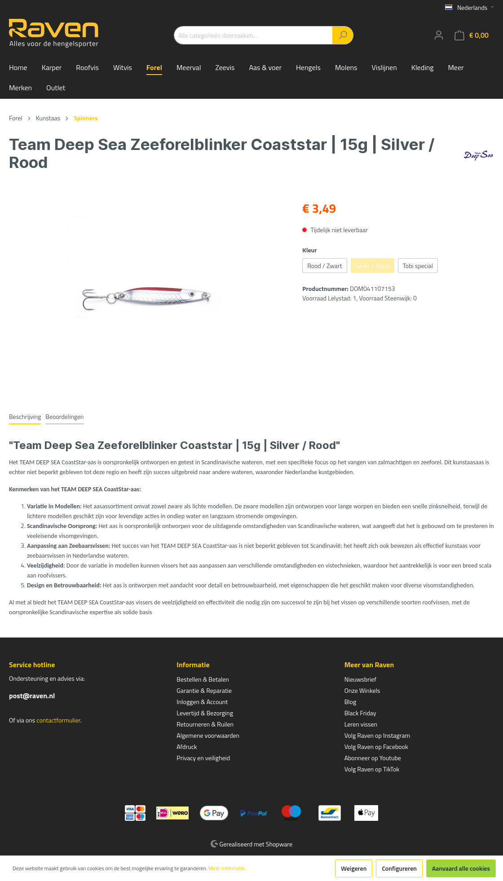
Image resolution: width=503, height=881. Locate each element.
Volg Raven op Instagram (377, 735)
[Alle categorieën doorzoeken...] (253, 35)
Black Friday (360, 713)
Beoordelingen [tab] (64, 416)
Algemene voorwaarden (207, 735)
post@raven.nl (32, 695)
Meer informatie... (228, 868)
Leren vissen (361, 724)
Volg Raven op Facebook (376, 746)
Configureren (399, 868)
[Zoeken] (342, 35)
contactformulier (58, 720)
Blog (350, 701)
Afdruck (186, 746)
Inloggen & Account (202, 701)
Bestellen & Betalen (202, 679)
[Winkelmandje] (471, 35)
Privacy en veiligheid (203, 757)
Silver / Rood (372, 265)
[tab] (25, 416)
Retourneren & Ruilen (205, 724)
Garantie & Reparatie (204, 690)
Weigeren (353, 868)
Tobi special (418, 265)
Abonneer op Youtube (372, 757)
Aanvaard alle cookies (461, 868)
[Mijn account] (438, 35)
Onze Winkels (362, 690)
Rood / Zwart (324, 265)
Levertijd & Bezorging (204, 713)
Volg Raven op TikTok (372, 769)
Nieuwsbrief (360, 679)
